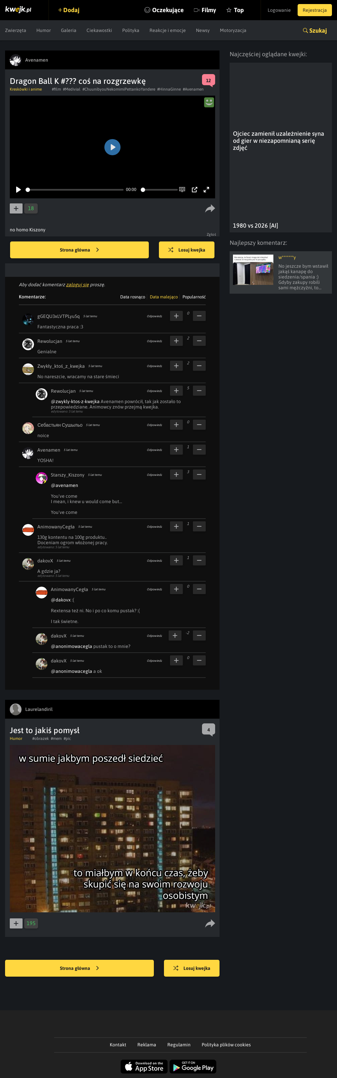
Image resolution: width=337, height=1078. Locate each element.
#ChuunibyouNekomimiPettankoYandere (118, 89)
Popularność (194, 296)
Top (239, 9)
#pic (67, 738)
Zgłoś (211, 234)
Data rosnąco (132, 296)
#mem (56, 738)
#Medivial (71, 89)
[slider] (75, 190)
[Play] (18, 189)
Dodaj (71, 9)
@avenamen (64, 485)
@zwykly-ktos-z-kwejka (75, 401)
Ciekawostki (99, 30)
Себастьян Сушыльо (59, 425)
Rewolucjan (49, 341)
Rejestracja (315, 10)
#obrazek (40, 738)
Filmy (209, 9)
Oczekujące (168, 9)
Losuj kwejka (186, 250)
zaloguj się (77, 284)
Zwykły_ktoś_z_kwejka (61, 366)
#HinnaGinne (169, 89)
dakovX (45, 560)
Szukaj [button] (318, 30)
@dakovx (61, 599)
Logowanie (279, 10)
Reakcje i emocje (167, 30)
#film (56, 89)
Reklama (146, 1044)
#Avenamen (193, 89)
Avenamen (48, 450)
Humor (43, 30)
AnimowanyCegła (56, 526)
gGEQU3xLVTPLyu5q (58, 316)
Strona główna (79, 250)
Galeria (68, 30)
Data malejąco (164, 296)
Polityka (130, 30)
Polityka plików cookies (226, 1044)
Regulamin (179, 1044)
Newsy (203, 30)
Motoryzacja (233, 30)
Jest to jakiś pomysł (44, 730)
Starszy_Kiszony (68, 475)
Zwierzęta (15, 30)
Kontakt (118, 1044)
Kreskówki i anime (26, 89)
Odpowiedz (154, 316)
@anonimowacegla (71, 646)
